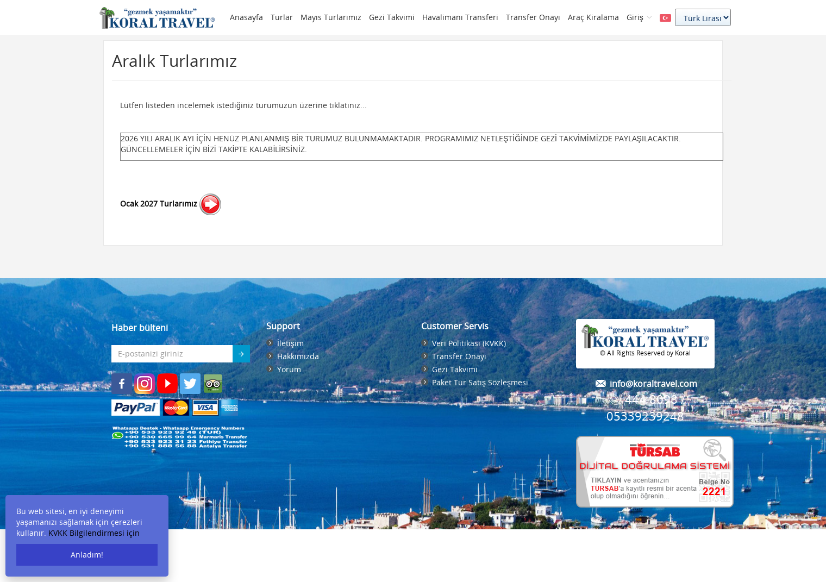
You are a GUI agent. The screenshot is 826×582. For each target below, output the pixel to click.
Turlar (282, 17)
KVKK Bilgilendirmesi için (94, 533)
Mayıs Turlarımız (331, 17)
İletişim (290, 343)
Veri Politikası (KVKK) (469, 343)
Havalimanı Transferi (460, 17)
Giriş (639, 17)
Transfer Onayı (533, 17)
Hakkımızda (298, 356)
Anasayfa (246, 17)
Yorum (289, 369)
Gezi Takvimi (392, 17)
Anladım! (87, 554)
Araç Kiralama (593, 17)
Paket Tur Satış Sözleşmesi (480, 382)
